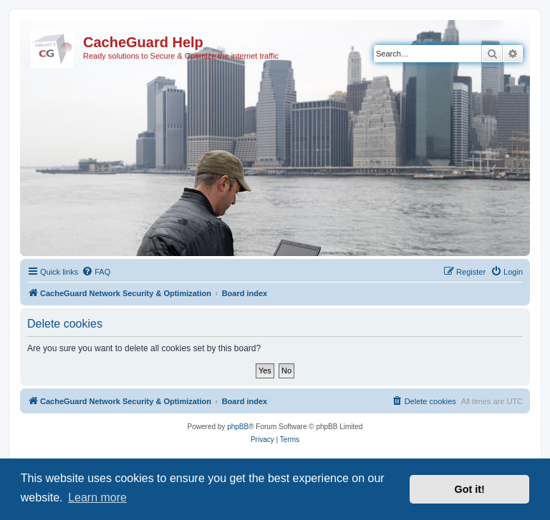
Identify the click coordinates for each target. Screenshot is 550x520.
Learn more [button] (97, 497)
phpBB (238, 427)
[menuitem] (96, 271)
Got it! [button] (470, 489)
